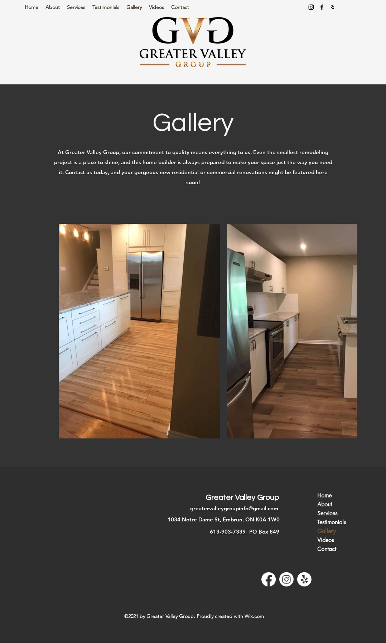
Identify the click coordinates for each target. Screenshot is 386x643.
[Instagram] (311, 7)
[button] (76, 7)
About (324, 504)
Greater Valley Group (242, 498)
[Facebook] (321, 7)
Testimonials (331, 522)
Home (324, 495)
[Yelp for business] (332, 7)
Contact (326, 549)
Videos (325, 540)
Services (327, 513)
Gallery (326, 531)
